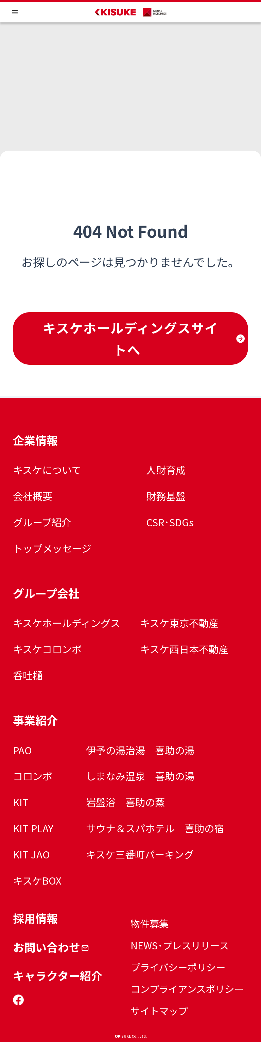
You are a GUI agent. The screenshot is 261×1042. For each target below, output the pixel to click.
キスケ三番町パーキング (140, 854)
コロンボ (32, 776)
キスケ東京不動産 (179, 622)
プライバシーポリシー (177, 967)
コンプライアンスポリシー (187, 989)
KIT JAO (31, 854)
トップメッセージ (52, 548)
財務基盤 (166, 496)
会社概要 (32, 496)
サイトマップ (159, 1011)
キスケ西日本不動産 (184, 649)
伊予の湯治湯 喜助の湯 (140, 750)
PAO (22, 750)
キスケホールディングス (66, 622)
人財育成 (166, 469)
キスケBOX (37, 880)
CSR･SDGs (170, 522)
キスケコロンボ (47, 649)
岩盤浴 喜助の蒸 (125, 802)
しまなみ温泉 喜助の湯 (140, 776)
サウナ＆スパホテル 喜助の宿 (155, 828)
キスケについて (47, 469)
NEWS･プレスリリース (179, 945)
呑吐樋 (27, 675)
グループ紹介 (42, 522)
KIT (21, 802)
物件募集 (149, 923)
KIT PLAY (33, 828)
